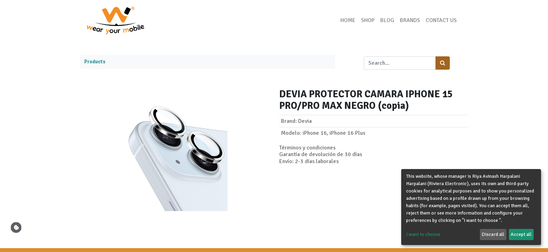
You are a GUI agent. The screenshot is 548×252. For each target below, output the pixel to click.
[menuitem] (348, 20)
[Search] (442, 63)
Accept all (521, 234)
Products (95, 61)
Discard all (493, 234)
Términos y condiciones (307, 147)
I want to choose (423, 234)
